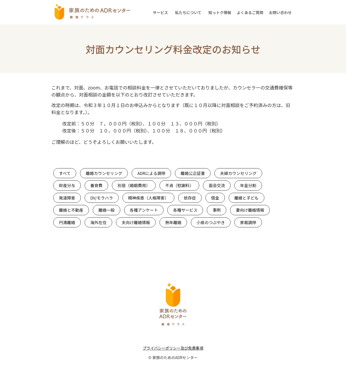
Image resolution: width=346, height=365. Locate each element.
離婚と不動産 (71, 210)
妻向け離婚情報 (250, 210)
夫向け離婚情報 (136, 222)
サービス (160, 12)
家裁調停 (248, 222)
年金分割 (248, 185)
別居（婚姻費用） (134, 185)
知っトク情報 (219, 12)
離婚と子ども (246, 198)
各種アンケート (144, 210)
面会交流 (217, 185)
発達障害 (67, 198)
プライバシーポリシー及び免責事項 (173, 348)
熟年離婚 (173, 222)
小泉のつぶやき (211, 222)
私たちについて (188, 12)
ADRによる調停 (151, 173)
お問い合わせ (280, 12)
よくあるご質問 (250, 12)
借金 (215, 198)
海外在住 (98, 222)
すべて (65, 173)
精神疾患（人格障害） (148, 198)
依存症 (190, 198)
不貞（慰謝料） (179, 185)
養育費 (96, 185)
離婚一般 (106, 210)
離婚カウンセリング (104, 173)
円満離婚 (67, 222)
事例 (216, 210)
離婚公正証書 (193, 173)
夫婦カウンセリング (238, 173)
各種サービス (185, 210)
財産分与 (67, 185)
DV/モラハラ (101, 198)
